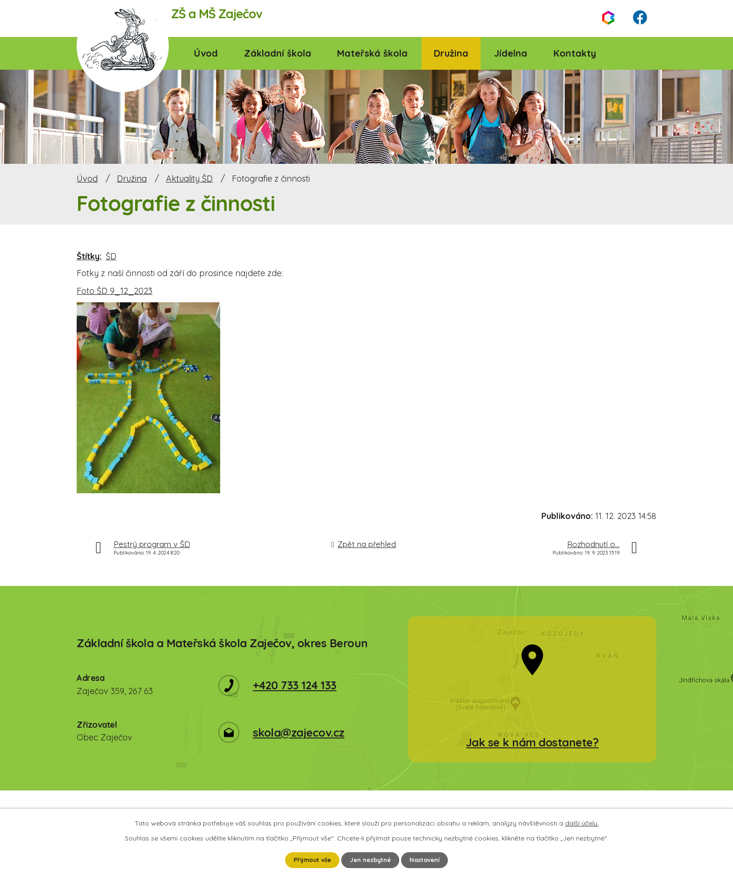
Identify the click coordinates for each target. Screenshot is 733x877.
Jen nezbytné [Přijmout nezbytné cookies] (371, 859)
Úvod (206, 53)
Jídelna (510, 53)
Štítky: (89, 256)
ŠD (111, 256)
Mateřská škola (372, 53)
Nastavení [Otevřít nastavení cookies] (429, 859)
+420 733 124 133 (295, 685)
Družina (451, 53)
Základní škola (277, 53)
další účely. (582, 822)
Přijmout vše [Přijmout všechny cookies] (308, 859)
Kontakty (574, 53)
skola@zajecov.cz (299, 732)
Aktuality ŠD (189, 178)
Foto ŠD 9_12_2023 (114, 290)
